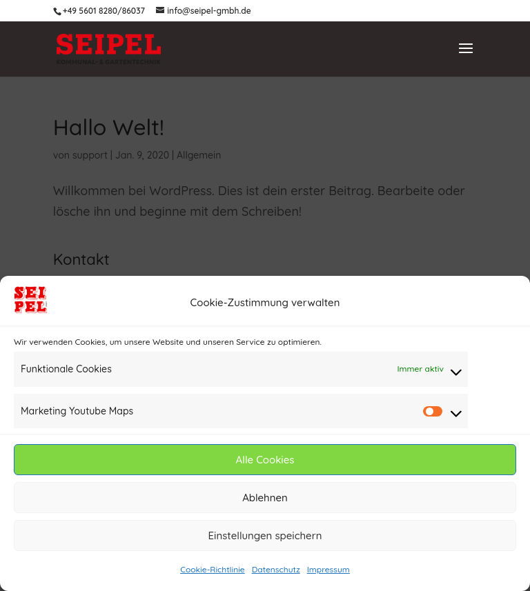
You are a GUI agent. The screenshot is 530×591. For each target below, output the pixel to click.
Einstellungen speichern (265, 536)
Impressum (328, 570)
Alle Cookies (265, 460)
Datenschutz (276, 570)
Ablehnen (265, 498)
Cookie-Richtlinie (212, 570)
